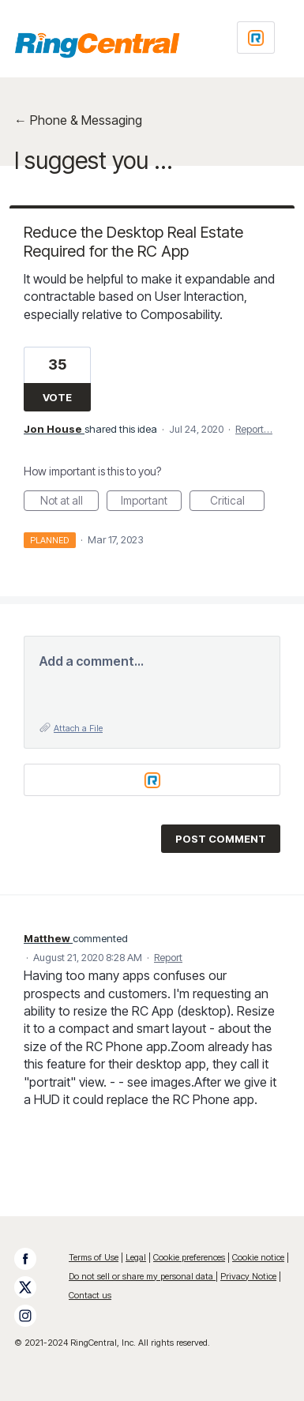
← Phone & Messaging (78, 120)
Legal (136, 1257)
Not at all (69, 502)
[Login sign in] (256, 37)
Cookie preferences (189, 1257)
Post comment (220, 838)
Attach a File (78, 728)
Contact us (90, 1295)
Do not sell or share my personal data (142, 1276)
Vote (57, 397)
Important (151, 502)
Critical (237, 502)
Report (168, 957)
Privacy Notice (248, 1276)
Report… (253, 429)
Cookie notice (258, 1257)
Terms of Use (93, 1257)
